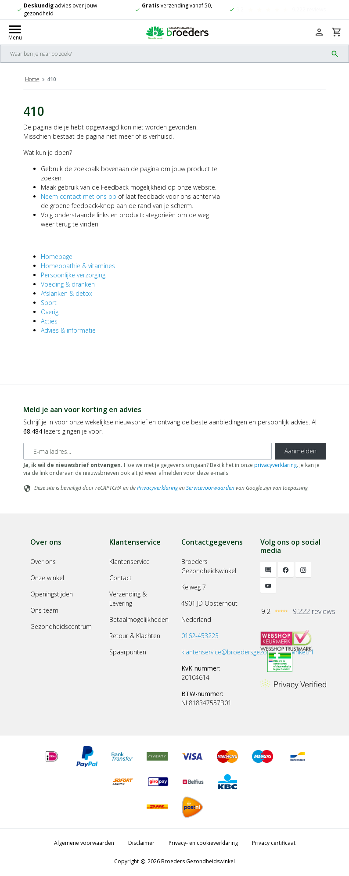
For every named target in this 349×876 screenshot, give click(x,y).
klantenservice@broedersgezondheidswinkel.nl (247, 652)
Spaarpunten (127, 652)
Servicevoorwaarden (210, 488)
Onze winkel (47, 578)
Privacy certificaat (273, 843)
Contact (120, 578)
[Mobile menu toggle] (15, 32)
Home (32, 79)
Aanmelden (300, 451)
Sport (49, 302)
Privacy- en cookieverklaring (203, 843)
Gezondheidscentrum (61, 626)
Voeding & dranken (68, 284)
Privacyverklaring (157, 488)
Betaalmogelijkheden (139, 619)
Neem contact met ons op (78, 196)
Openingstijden (51, 594)
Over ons (43, 561)
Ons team (44, 610)
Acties (49, 321)
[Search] (164, 54)
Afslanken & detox (66, 293)
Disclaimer (141, 843)
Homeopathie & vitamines (78, 266)
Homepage (56, 256)
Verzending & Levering (128, 598)
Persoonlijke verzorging (73, 275)
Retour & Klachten (134, 636)
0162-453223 (200, 636)
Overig (49, 312)
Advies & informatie (68, 330)
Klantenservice (129, 561)
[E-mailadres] (147, 451)
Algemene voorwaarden (84, 843)
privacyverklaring (275, 465)
